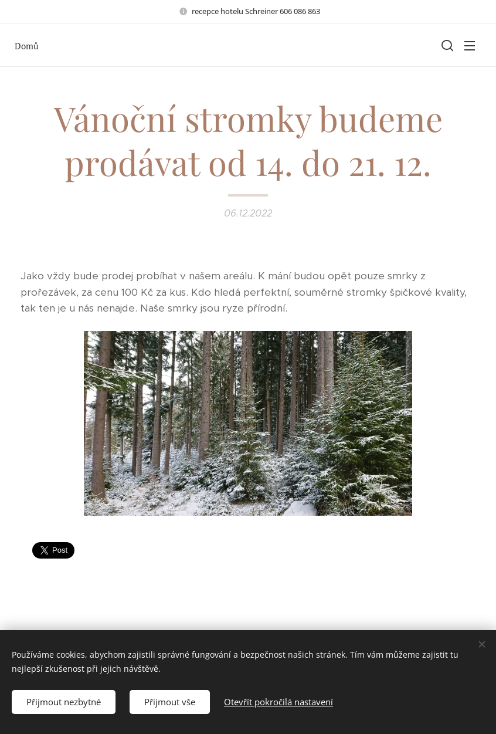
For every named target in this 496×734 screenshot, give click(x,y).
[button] (446, 45)
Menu (469, 45)
